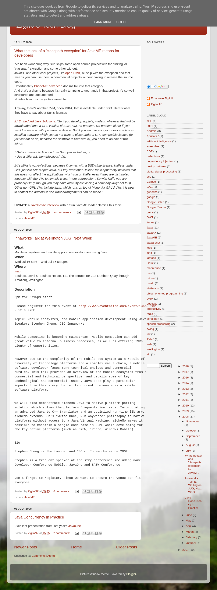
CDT (150, 151)
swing (150, 329)
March (190, 531)
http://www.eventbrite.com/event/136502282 (117, 306)
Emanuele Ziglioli (162, 98)
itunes (150, 222)
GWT (150, 217)
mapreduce (154, 268)
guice (150, 212)
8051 (150, 126)
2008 (185, 416)
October (191, 430)
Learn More (102, 22)
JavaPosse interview (45, 205)
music (150, 283)
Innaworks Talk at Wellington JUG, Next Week (53, 238)
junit (149, 252)
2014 (185, 383)
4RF (149, 120)
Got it (121, 22)
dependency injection (160, 161)
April (189, 526)
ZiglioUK (156, 104)
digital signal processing (162, 171)
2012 (185, 394)
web (149, 344)
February (192, 537)
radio (150, 313)
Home (76, 547)
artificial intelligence (159, 141)
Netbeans (153, 288)
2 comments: (62, 533)
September (193, 436)
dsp (149, 176)
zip (148, 354)
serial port (153, 318)
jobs (149, 247)
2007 (185, 549)
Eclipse (151, 181)
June (189, 515)
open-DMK (72, 73)
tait (148, 334)
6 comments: (62, 491)
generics (152, 191)
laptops (151, 257)
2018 (185, 366)
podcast (152, 303)
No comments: (63, 212)
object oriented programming (165, 293)
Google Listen (155, 202)
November (192, 421)
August (191, 445)
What (18, 247)
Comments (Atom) (43, 555)
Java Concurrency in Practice (39, 517)
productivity (154, 308)
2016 (185, 377)
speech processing (159, 323)
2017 (185, 372)
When (19, 257)
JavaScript (153, 242)
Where (20, 266)
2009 (185, 411)
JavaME (29, 218)
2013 (185, 388)
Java (150, 227)
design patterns (156, 166)
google (151, 197)
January (191, 542)
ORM (150, 298)
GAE (150, 186)
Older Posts (126, 547)
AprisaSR (153, 136)
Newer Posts (25, 547)
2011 (185, 399)
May (189, 520)
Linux (150, 263)
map (17, 271)
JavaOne (74, 526)
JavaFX (151, 232)
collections (153, 156)
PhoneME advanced (48, 86)
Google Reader (156, 207)
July (189, 450)
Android (152, 131)
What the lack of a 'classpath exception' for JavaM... (193, 464)
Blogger (131, 574)
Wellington (153, 349)
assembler (153, 146)
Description (24, 289)
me (149, 273)
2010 (185, 405)
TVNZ (150, 339)
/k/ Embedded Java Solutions (34, 121)
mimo (150, 278)
